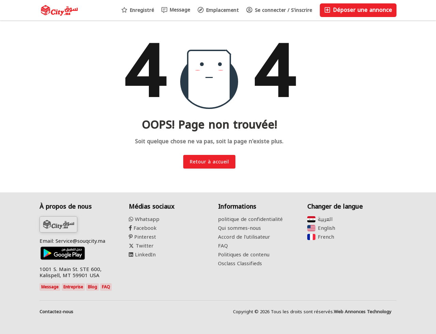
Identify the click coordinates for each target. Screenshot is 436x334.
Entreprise (73, 287)
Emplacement (218, 10)
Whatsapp (144, 219)
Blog (92, 287)
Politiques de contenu (243, 255)
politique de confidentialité (250, 219)
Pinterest (142, 237)
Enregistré (137, 10)
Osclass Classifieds (240, 263)
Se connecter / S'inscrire (279, 10)
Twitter (141, 246)
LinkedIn (142, 255)
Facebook (143, 228)
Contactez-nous (56, 312)
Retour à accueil (209, 161)
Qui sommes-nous (239, 228)
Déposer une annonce (358, 10)
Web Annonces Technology (362, 312)
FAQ (106, 287)
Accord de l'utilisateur (244, 237)
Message (175, 10)
